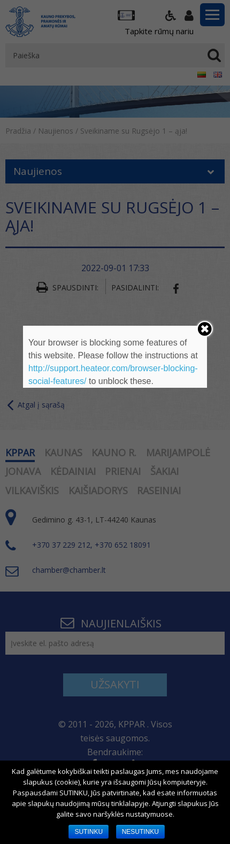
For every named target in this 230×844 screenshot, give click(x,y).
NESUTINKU (140, 831)
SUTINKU (88, 831)
